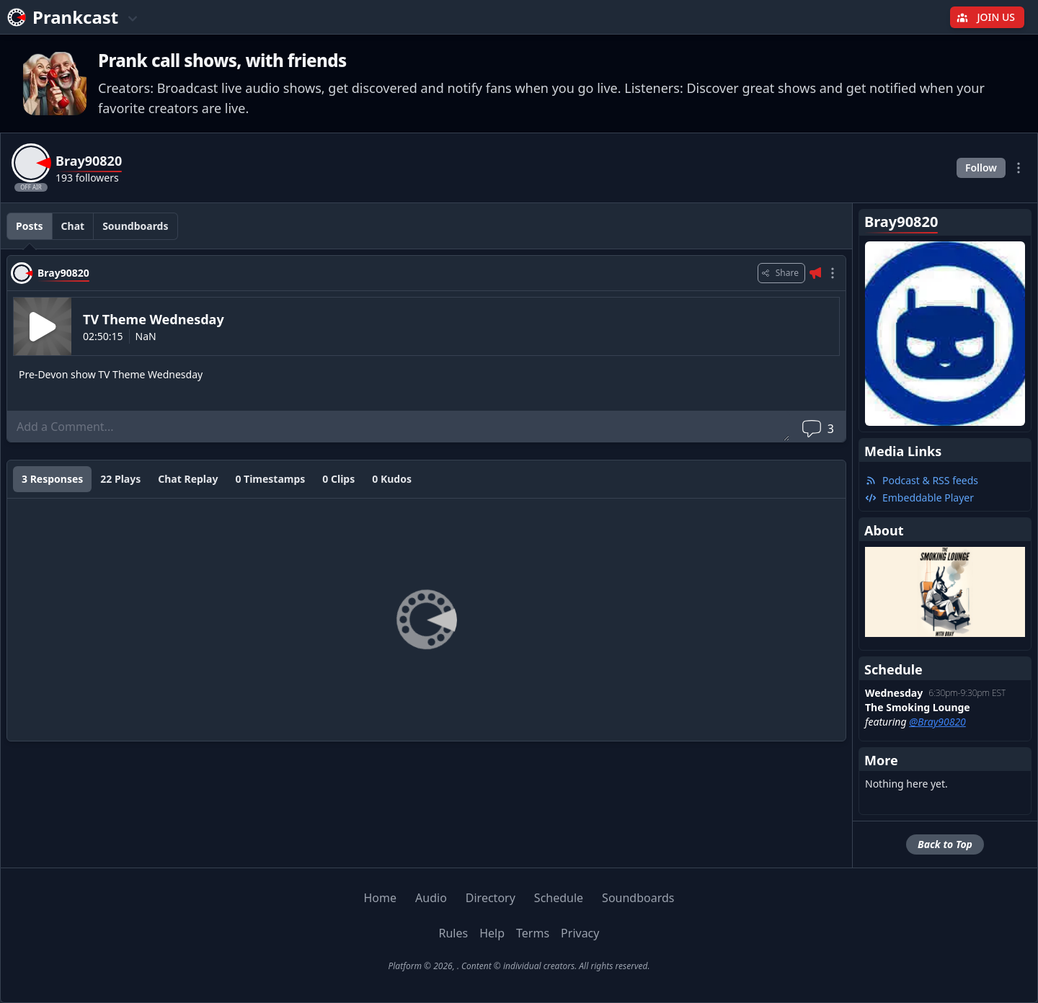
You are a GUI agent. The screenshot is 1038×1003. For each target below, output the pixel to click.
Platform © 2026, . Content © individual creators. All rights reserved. (518, 966)
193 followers (87, 177)
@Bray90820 (937, 721)
